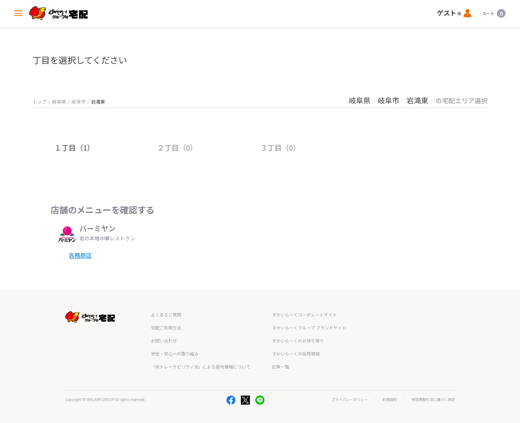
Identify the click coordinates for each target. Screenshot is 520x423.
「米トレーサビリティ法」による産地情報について (200, 366)
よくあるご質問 (166, 314)
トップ (39, 101)
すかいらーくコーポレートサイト (304, 314)
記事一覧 (280, 366)
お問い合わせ (164, 340)
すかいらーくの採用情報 (296, 353)
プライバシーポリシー (350, 399)
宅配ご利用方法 (166, 327)
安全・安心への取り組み (175, 353)
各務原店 (80, 255)
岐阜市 (79, 101)
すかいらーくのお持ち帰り (298, 340)
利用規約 (389, 399)
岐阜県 (59, 101)
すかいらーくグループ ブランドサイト (309, 327)
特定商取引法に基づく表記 (433, 399)
